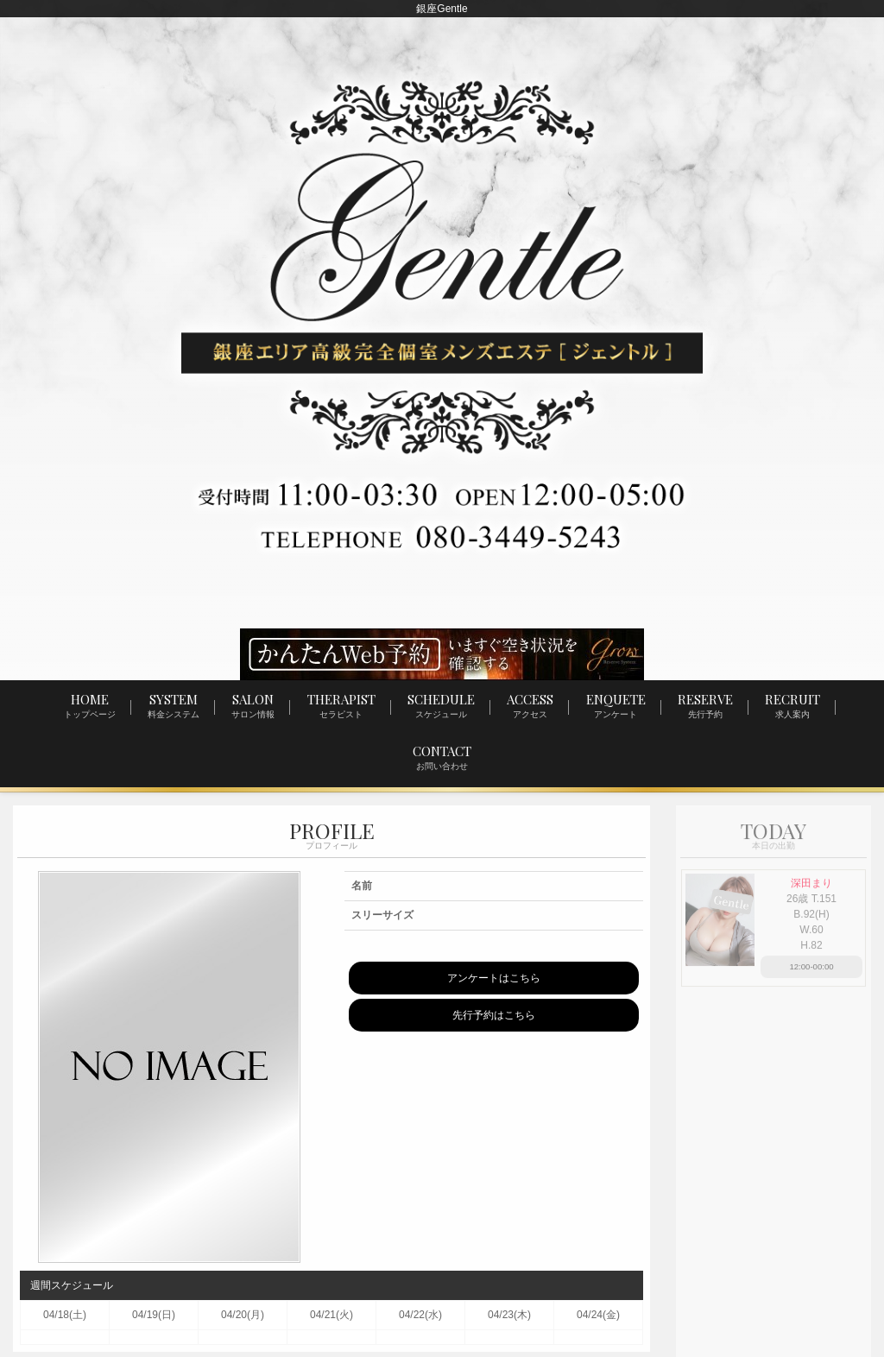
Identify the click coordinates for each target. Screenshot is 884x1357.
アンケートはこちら (493, 979)
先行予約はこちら (493, 1016)
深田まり (811, 884)
